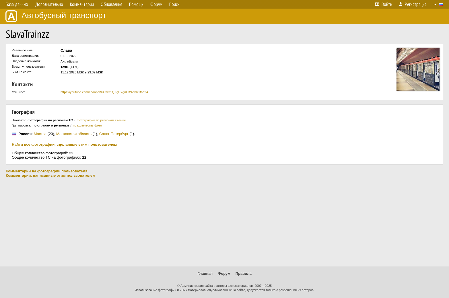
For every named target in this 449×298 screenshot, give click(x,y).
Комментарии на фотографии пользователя (47, 171)
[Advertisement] (225, 222)
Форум (224, 273)
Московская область (74, 134)
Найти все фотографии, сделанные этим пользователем (64, 144)
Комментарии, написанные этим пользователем (50, 175)
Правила (244, 273)
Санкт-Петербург (114, 134)
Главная (205, 273)
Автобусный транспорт (55, 16)
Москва (40, 134)
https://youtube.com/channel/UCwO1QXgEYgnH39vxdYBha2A (104, 92)
